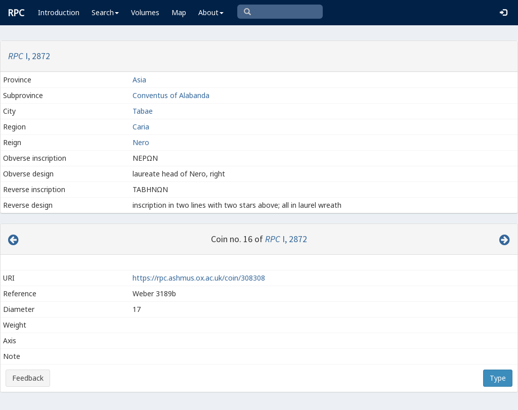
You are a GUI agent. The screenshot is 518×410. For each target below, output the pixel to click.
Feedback (28, 378)
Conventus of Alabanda (171, 95)
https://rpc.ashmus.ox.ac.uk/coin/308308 (199, 278)
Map (178, 12)
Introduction (58, 12)
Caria (141, 126)
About (211, 12)
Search (105, 12)
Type (498, 378)
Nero (141, 142)
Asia (139, 79)
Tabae (144, 111)
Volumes (145, 12)
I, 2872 (29, 56)
